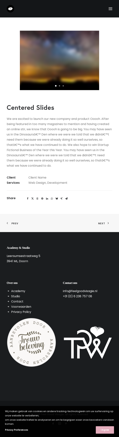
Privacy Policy (21, 312)
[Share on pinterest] (42, 198)
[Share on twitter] (32, 198)
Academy (18, 291)
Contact (17, 301)
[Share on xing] (61, 198)
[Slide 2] (59, 86)
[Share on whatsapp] (52, 198)
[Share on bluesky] (56, 198)
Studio (15, 296)
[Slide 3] (63, 86)
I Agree (105, 429)
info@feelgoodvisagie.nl (80, 291)
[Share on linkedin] (47, 198)
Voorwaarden (21, 307)
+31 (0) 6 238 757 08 (77, 296)
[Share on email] (66, 198)
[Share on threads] (37, 198)
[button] (110, 8)
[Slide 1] (56, 86)
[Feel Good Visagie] (10, 8)
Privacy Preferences (16, 429)
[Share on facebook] (27, 198)
